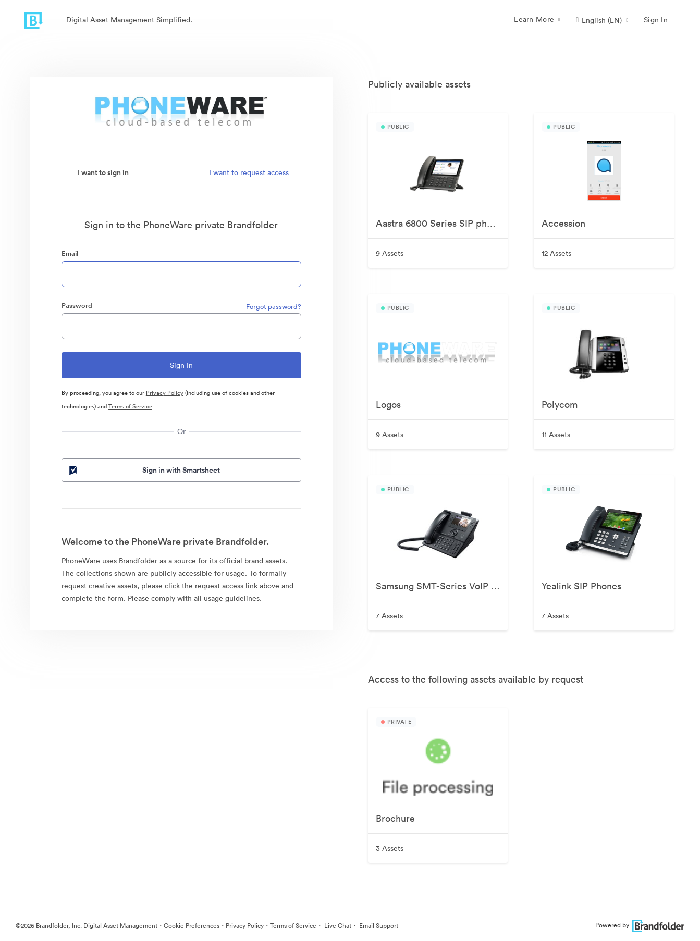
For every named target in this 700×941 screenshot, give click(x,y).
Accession (563, 223)
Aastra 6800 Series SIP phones (441, 223)
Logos (388, 405)
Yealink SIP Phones (581, 586)
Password (77, 305)
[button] (602, 20)
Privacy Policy (164, 393)
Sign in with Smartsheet (143, 470)
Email (70, 253)
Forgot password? (273, 306)
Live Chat (337, 925)
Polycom (560, 405)
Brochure (395, 818)
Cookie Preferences (191, 925)
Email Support (378, 925)
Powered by (639, 925)
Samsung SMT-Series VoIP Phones (442, 586)
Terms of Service (130, 406)
